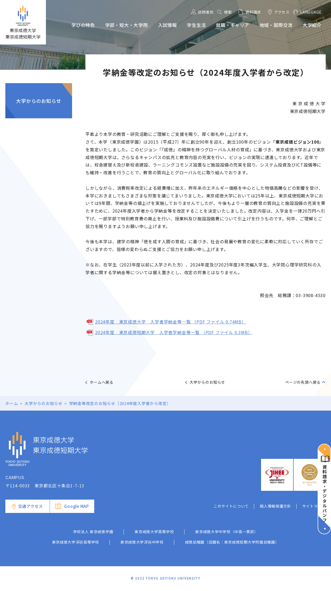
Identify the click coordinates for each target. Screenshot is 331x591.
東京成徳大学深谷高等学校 (75, 542)
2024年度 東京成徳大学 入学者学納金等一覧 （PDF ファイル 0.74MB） (170, 321)
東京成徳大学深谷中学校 (142, 542)
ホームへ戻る (101, 382)
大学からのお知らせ (38, 100)
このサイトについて (231, 506)
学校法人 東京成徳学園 (93, 531)
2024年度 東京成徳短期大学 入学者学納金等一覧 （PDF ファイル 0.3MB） (174, 332)
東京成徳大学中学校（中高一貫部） (226, 531)
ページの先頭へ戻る (303, 382)
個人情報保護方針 (275, 506)
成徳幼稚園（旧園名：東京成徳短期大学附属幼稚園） (232, 542)
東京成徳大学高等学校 (154, 531)
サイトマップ (314, 506)
